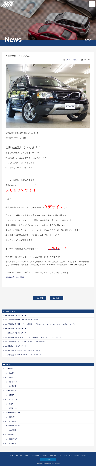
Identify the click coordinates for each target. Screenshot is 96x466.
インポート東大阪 (9, 433)
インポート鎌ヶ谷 (9, 415)
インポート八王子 (9, 372)
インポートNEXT (8, 394)
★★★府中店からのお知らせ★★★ (14, 315)
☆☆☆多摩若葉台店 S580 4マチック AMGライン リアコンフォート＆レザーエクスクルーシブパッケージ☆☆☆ (39, 324)
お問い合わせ (68, 454)
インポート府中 (8, 368)
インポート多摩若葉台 (72, 60)
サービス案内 (36, 454)
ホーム (11, 454)
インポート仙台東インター (11, 424)
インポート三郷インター (11, 407)
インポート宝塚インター (11, 441)
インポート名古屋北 (9, 428)
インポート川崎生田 (9, 389)
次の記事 (57, 298)
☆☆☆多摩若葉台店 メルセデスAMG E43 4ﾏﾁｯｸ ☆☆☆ (21, 350)
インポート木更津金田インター (13, 420)
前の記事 (39, 298)
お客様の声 (53, 454)
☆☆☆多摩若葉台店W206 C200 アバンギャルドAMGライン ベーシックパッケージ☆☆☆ (32, 337)
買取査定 (44, 454)
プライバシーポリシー (80, 454)
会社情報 (48, 458)
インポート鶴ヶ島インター (11, 411)
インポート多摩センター (11, 381)
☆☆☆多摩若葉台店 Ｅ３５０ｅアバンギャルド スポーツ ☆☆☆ (24, 341)
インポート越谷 (8, 402)
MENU (92, 4)
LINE (60, 454)
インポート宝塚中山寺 (10, 437)
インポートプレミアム (10, 398)
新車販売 (27, 454)
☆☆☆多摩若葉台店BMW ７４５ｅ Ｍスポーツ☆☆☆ (20, 319)
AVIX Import (8, 3)
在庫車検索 (19, 454)
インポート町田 (8, 376)
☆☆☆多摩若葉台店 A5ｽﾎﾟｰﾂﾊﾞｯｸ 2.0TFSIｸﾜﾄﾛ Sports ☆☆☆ (22, 354)
